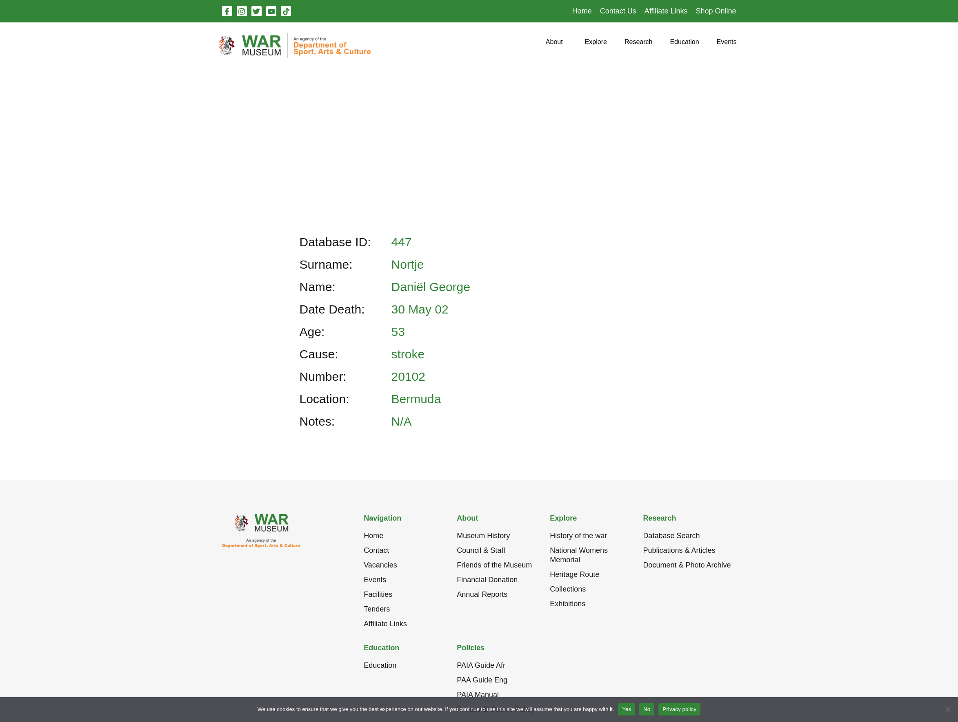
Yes (626, 709)
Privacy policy (679, 709)
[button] (554, 45)
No (646, 709)
